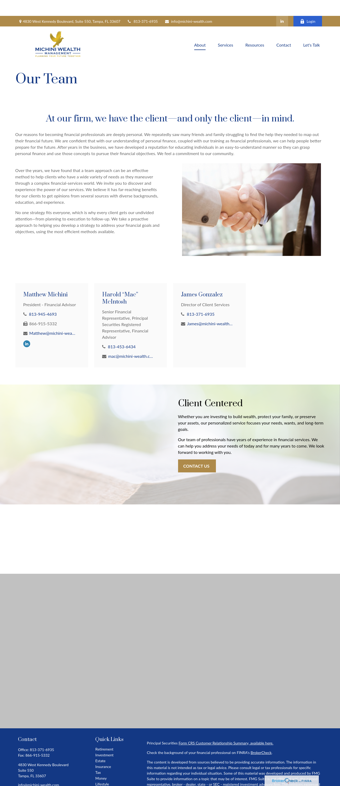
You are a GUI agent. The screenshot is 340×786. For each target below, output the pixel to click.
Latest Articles (106, 774)
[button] (200, 29)
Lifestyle (102, 768)
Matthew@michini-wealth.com (52, 317)
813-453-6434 (122, 330)
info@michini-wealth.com (188, 5)
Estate (100, 745)
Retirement (104, 733)
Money (101, 762)
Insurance (103, 750)
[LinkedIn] (282, 5)
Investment (104, 739)
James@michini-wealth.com (210, 307)
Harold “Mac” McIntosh (120, 282)
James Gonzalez (202, 278)
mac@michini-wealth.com (131, 340)
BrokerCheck (261, 736)
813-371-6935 (142, 5)
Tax (98, 756)
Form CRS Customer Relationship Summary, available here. (226, 727)
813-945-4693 (43, 298)
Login (307, 5)
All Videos (103, 780)
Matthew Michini (45, 278)
